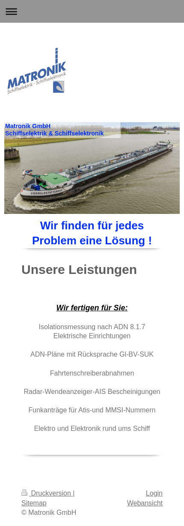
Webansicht (145, 503)
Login (154, 493)
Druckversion (47, 493)
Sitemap (34, 503)
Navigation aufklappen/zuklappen (92, 11)
